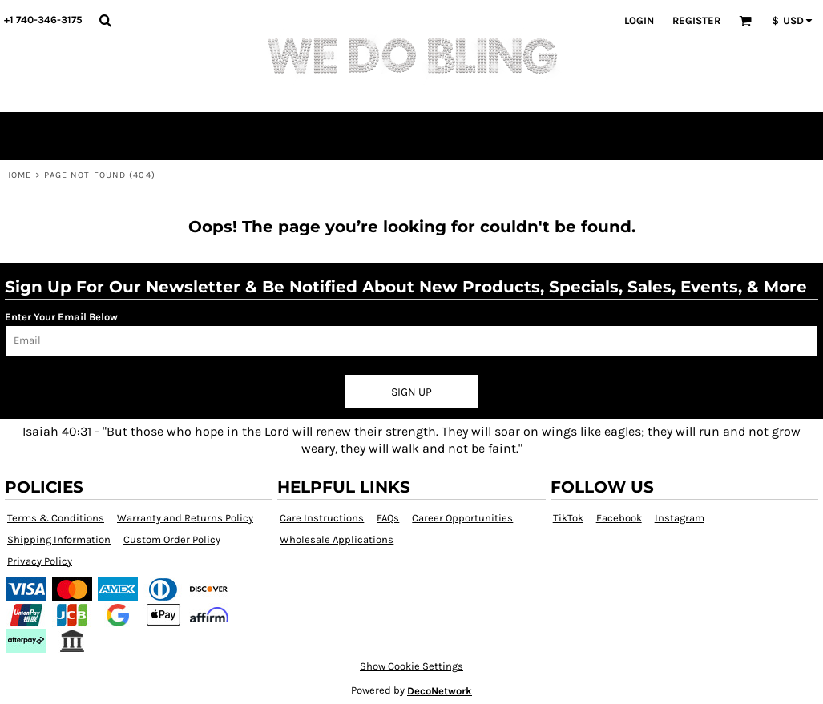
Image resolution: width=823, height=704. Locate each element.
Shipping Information (59, 539)
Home (18, 175)
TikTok (568, 518)
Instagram (679, 518)
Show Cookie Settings (411, 666)
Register (696, 20)
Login (639, 20)
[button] (105, 20)
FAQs (388, 518)
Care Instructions (322, 518)
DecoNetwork (439, 691)
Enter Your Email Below (61, 317)
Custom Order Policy (171, 539)
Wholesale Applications (336, 539)
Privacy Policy (39, 561)
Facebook (619, 518)
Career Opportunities (462, 518)
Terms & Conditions (55, 518)
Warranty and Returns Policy (185, 518)
